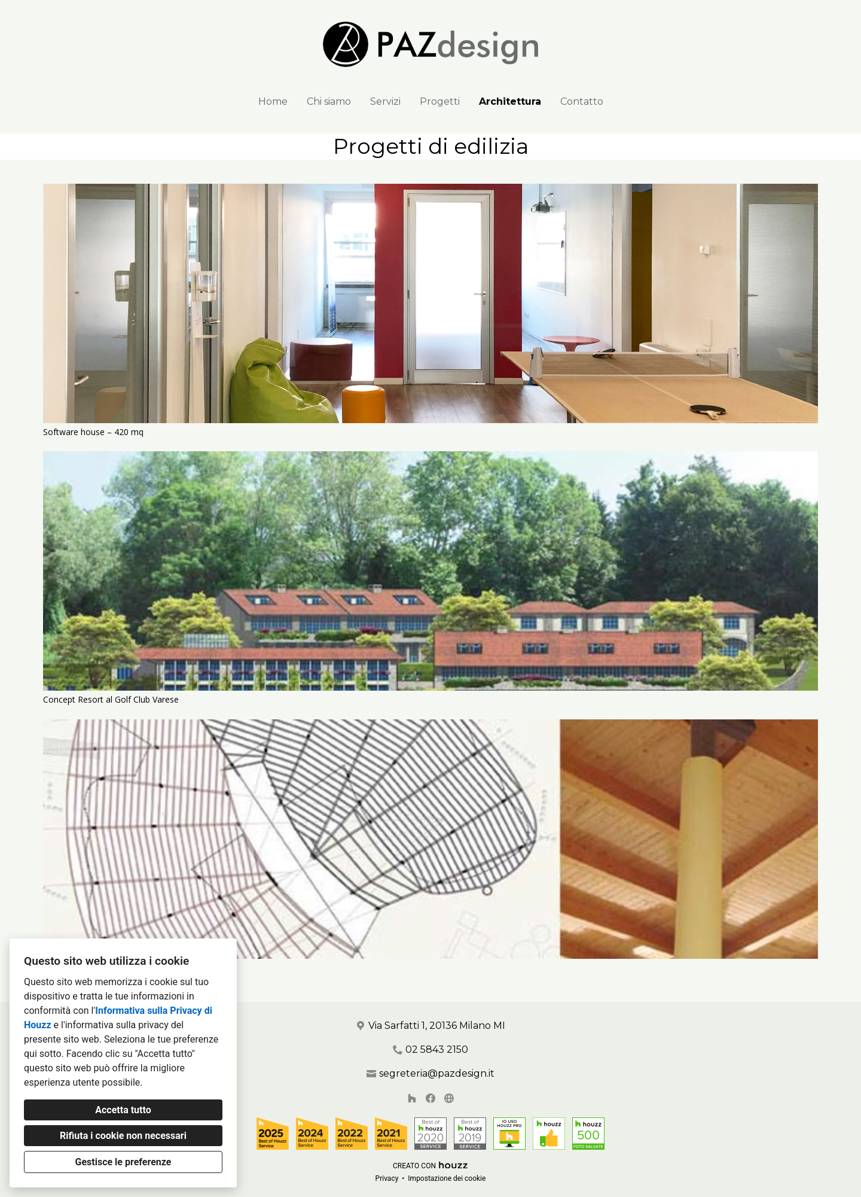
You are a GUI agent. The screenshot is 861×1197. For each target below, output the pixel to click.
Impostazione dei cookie (447, 1178)
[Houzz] (412, 1098)
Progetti (440, 101)
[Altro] (448, 1098)
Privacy (387, 1178)
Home (273, 101)
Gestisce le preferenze (123, 1162)
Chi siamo (329, 101)
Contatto (581, 101)
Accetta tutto (123, 1110)
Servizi (385, 101)
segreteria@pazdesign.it (436, 1073)
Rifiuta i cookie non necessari (123, 1135)
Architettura (510, 101)
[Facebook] (430, 1098)
